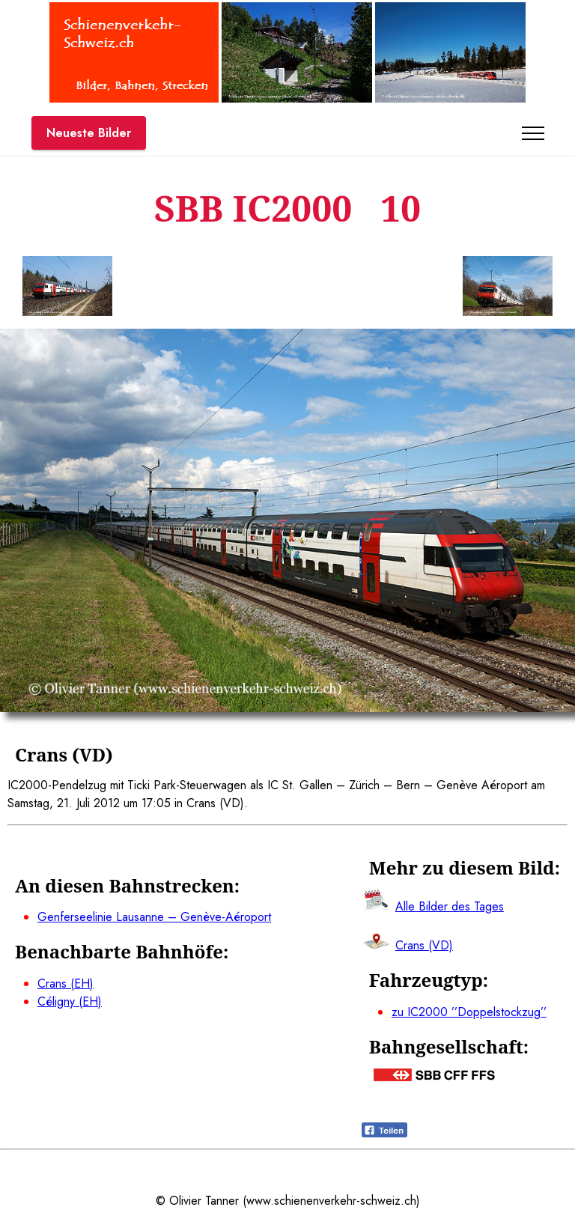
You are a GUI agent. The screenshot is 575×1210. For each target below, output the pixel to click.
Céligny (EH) (69, 1001)
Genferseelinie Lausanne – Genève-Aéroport (154, 916)
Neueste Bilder (88, 133)
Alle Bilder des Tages (449, 906)
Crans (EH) (65, 983)
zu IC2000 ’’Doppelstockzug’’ (469, 1012)
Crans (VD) (424, 945)
